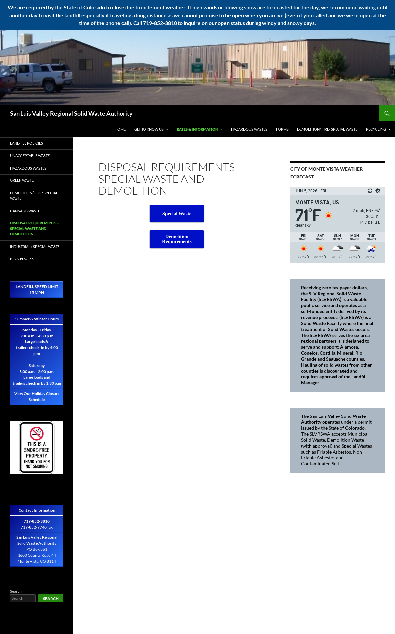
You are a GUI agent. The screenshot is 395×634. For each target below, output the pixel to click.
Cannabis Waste (25, 211)
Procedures (22, 259)
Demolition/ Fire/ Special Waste (327, 129)
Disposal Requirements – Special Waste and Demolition (34, 228)
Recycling (376, 129)
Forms (282, 129)
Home (120, 129)
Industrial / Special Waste (34, 246)
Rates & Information (197, 129)
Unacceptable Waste (30, 155)
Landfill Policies (26, 143)
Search (16, 591)
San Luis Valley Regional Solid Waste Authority (71, 113)
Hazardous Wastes (249, 129)
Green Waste (22, 180)
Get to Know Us (149, 129)
